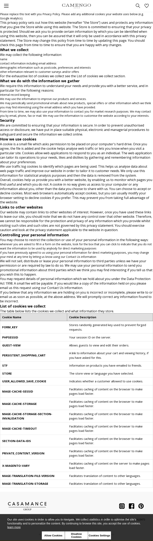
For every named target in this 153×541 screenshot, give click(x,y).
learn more (14, 527)
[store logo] (76, 6)
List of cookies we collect (95, 76)
